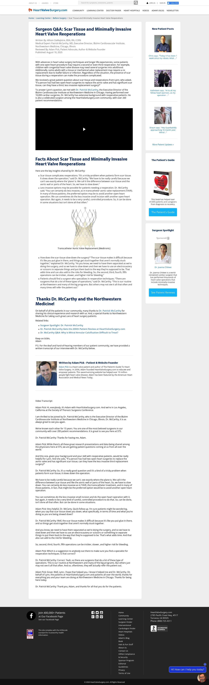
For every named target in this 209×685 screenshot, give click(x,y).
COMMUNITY (78, 10)
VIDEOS (145, 10)
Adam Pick (64, 366)
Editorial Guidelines (123, 665)
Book (120, 641)
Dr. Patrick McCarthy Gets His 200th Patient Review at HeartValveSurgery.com (79, 328)
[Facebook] (174, 3)
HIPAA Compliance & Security (126, 655)
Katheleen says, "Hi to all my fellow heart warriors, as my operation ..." (163, 92)
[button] (84, 129)
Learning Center (43, 18)
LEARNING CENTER (95, 10)
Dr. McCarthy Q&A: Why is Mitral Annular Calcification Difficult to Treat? (76, 332)
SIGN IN (162, 3)
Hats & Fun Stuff (125, 644)
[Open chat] (201, 677)
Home (31, 18)
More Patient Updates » (163, 144)
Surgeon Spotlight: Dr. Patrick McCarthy (60, 325)
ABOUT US (33, 3)
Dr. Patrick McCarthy (86, 89)
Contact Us (123, 650)
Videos (121, 634)
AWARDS (45, 3)
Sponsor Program (126, 660)
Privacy (121, 669)
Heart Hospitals (125, 631)
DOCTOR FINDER (113, 10)
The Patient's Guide (163, 212)
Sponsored (161, 238)
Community (123, 615)
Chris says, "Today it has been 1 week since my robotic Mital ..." (163, 56)
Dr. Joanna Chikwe (163, 267)
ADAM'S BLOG (158, 10)
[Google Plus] (92, 616)
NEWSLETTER (172, 10)
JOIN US (151, 3)
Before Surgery (60, 18)
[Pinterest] (101, 616)
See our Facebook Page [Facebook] (49, 619)
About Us (122, 647)
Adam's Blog (123, 637)
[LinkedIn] (97, 616)
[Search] (136, 3)
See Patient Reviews (163, 292)
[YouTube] (101, 612)
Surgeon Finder (125, 621)
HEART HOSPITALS (132, 10)
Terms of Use (124, 673)
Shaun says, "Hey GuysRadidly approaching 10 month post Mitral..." (163, 130)
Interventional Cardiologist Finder (126, 626)
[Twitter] (97, 612)
